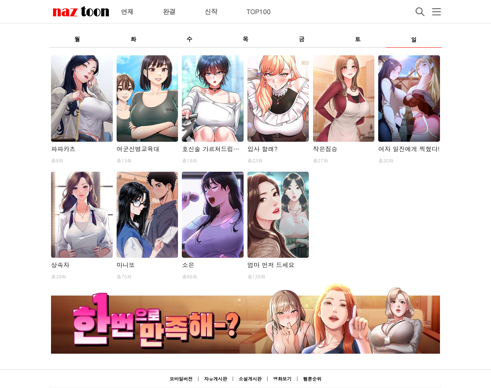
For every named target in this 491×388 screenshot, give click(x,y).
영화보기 (282, 378)
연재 (127, 11)
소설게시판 (250, 378)
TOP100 (258, 11)
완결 (169, 11)
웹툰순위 (312, 378)
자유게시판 (215, 378)
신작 (210, 11)
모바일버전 (181, 378)
